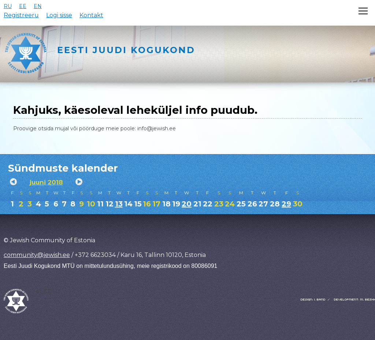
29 (286, 203)
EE (22, 6)
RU (8, 6)
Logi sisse (59, 15)
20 (187, 203)
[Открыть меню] (363, 11)
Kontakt (91, 15)
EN (38, 6)
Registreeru (21, 15)
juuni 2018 (46, 182)
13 (119, 203)
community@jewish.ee (37, 254)
